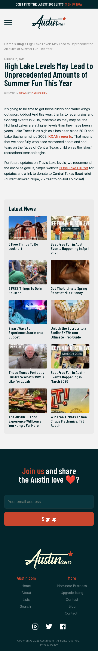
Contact (71, 613)
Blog (20, 44)
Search (25, 606)
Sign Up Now (73, 4)
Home (8, 44)
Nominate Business (72, 586)
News (23, 93)
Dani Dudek (39, 93)
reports (60, 136)
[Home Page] (49, 22)
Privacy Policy (49, 644)
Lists (26, 599)
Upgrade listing (72, 593)
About (26, 593)
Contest (72, 599)
